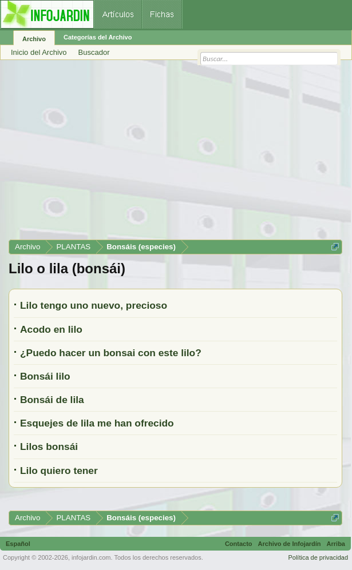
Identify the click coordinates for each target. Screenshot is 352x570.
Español (18, 543)
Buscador (94, 52)
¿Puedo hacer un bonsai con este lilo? (110, 352)
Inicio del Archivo (39, 52)
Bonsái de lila (52, 399)
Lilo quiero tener (59, 470)
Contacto (238, 543)
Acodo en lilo (51, 329)
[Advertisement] (175, 154)
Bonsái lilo (45, 376)
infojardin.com (91, 557)
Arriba (336, 543)
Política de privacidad (318, 557)
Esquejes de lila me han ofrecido (97, 423)
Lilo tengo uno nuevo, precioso (93, 305)
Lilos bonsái (49, 446)
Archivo (34, 38)
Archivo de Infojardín (289, 543)
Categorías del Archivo (98, 37)
